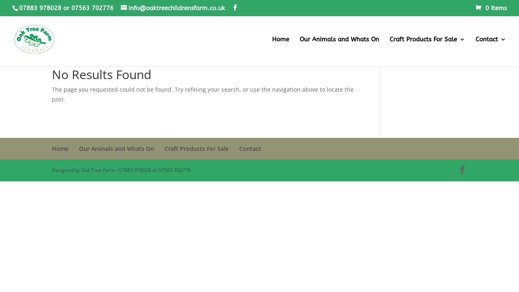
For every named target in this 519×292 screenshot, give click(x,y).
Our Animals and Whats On (339, 39)
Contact (487, 39)
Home (280, 39)
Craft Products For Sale (423, 39)
